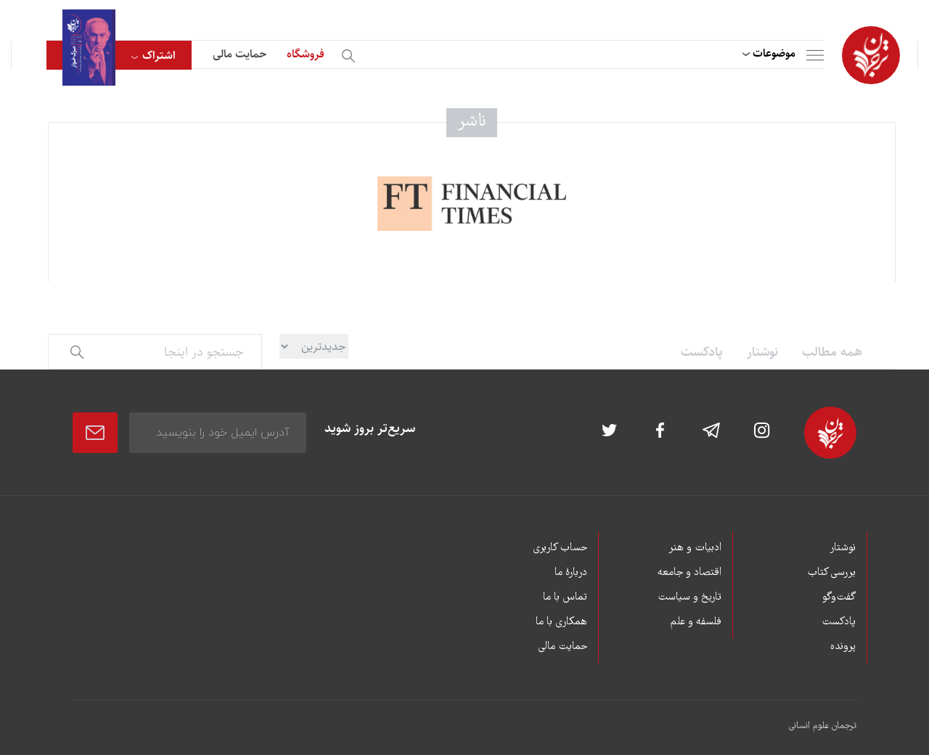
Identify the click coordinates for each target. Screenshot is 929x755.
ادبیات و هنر (694, 548)
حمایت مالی (239, 54)
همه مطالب (832, 352)
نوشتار (762, 352)
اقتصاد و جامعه (689, 573)
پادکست (702, 352)
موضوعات (774, 53)
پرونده (843, 647)
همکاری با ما (561, 622)
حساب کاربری (560, 548)
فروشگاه (305, 54)
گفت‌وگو (839, 597)
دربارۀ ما (570, 573)
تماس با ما (565, 597)
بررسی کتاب (831, 573)
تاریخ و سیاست (689, 597)
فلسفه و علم (696, 622)
